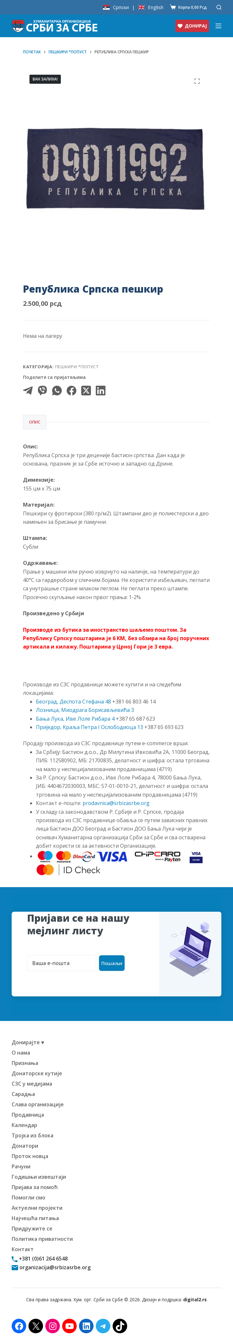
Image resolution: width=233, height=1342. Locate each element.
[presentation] (76, 983)
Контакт (23, 1249)
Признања (25, 1063)
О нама (21, 1052)
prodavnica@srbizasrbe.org (116, 803)
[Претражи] (218, 7)
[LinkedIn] (100, 390)
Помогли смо (28, 1197)
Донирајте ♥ (28, 1042)
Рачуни (21, 1166)
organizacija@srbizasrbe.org (54, 1267)
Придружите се (32, 1228)
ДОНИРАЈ (192, 26)
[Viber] (42, 390)
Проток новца (30, 1156)
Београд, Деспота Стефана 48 (73, 701)
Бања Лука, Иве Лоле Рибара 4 (75, 718)
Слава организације (38, 1104)
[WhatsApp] (57, 390)
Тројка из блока (32, 1135)
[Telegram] (28, 390)
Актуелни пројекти (37, 1207)
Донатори (25, 1145)
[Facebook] (71, 390)
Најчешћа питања (35, 1218)
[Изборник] (218, 26)
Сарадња (23, 1094)
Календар (24, 1125)
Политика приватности (42, 1238)
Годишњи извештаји (39, 1176)
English (155, 7)
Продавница (28, 1114)
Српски (121, 7)
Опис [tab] (34, 422)
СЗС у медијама (32, 1083)
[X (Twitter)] (86, 390)
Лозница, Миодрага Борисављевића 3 (85, 710)
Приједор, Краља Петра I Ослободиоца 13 (89, 727)
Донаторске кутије (37, 1073)
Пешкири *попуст (77, 367)
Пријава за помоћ (35, 1187)
